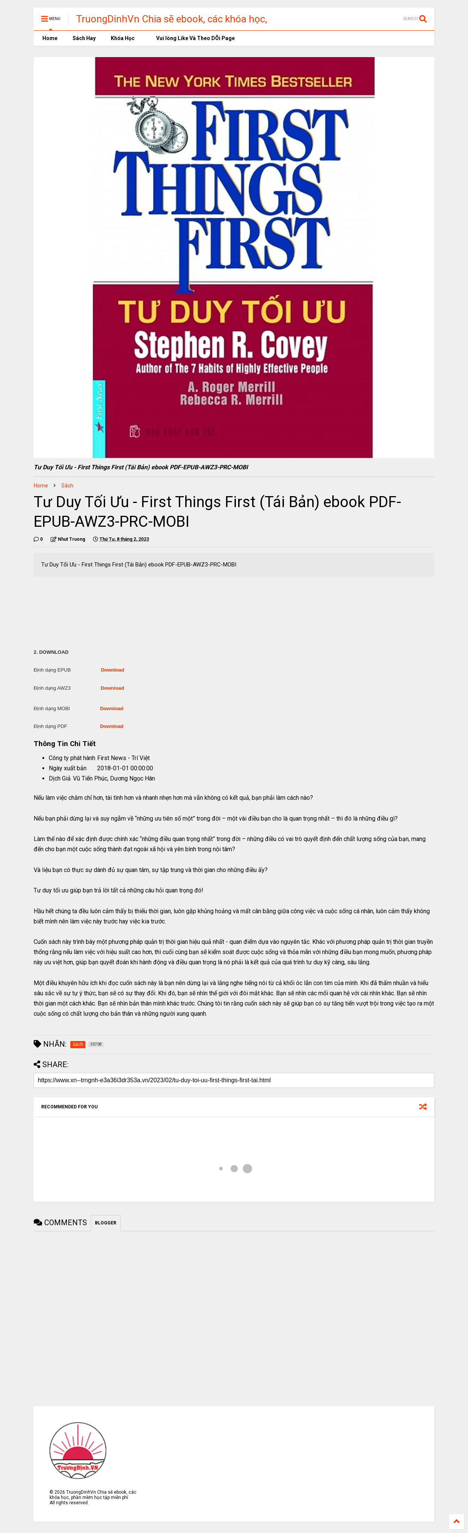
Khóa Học (123, 38)
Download (112, 670)
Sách (67, 486)
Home (49, 38)
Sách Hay (84, 38)
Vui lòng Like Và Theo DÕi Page (192, 38)
